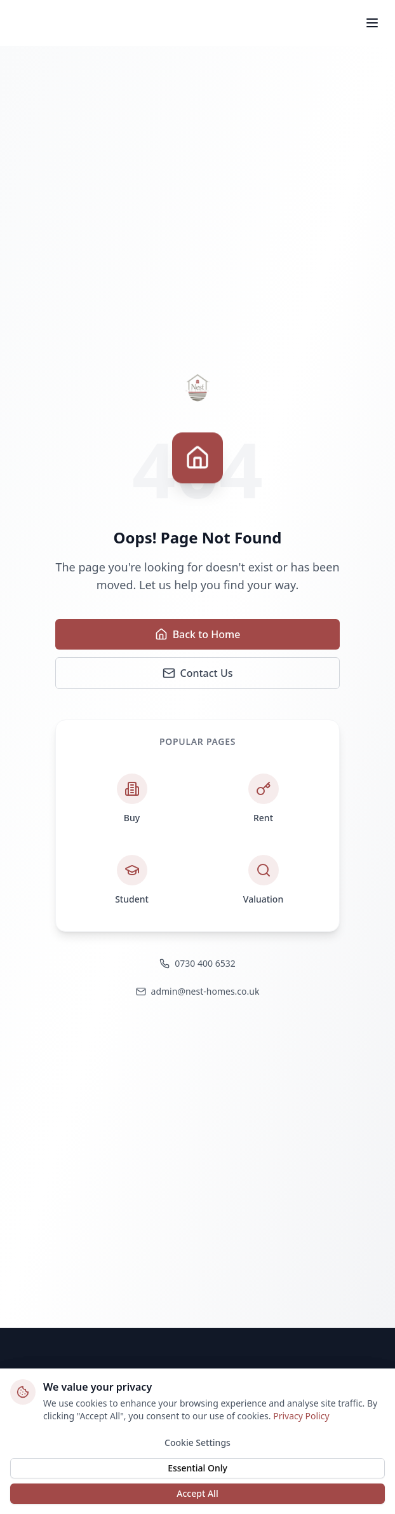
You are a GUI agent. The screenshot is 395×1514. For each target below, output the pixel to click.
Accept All (197, 1497)
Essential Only (197, 1472)
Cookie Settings (197, 1446)
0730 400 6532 (197, 963)
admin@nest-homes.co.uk (198, 991)
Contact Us (198, 673)
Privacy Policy (301, 1420)
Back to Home (198, 634)
